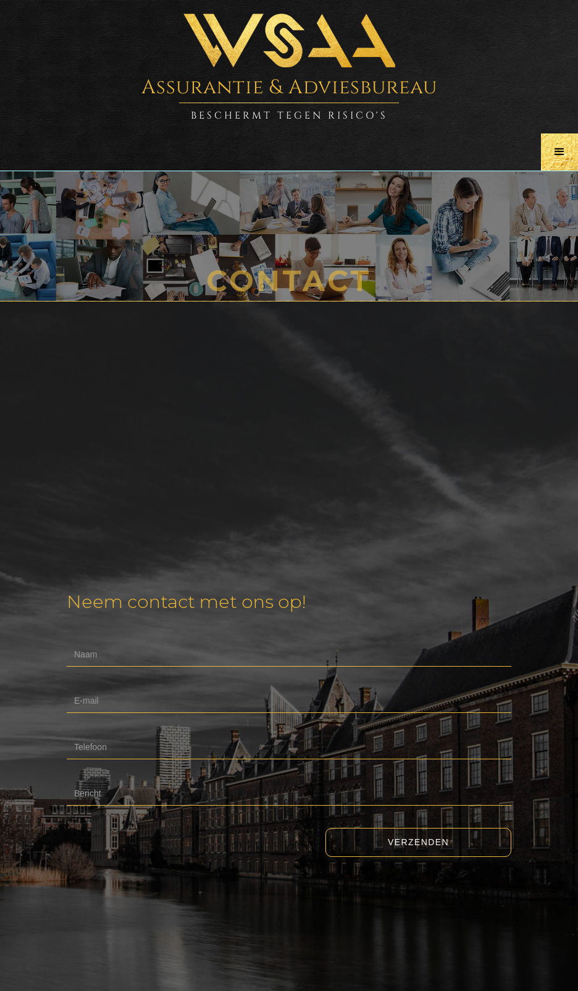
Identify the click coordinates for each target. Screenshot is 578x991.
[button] (559, 152)
